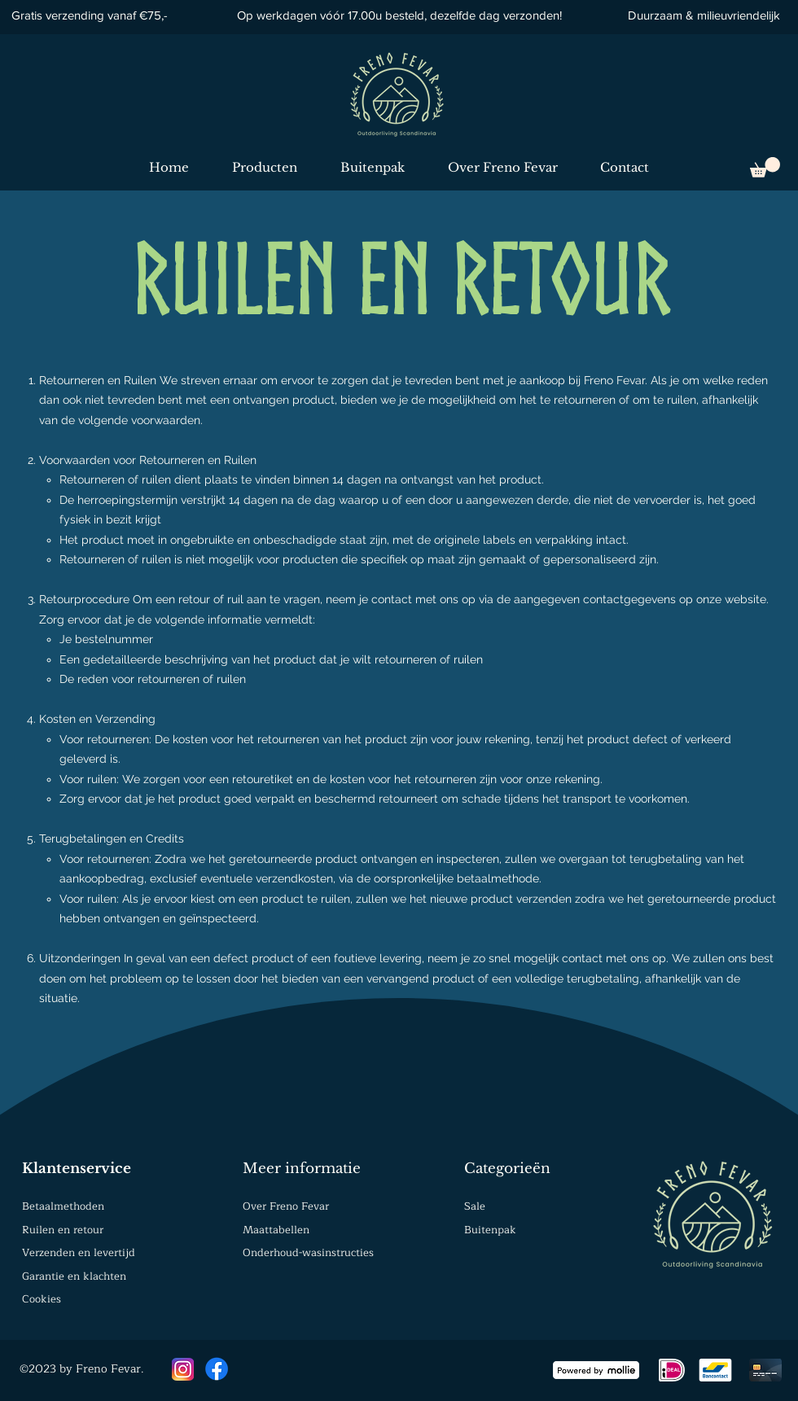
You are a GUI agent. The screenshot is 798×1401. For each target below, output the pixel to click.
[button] (765, 167)
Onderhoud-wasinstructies (308, 1253)
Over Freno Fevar (286, 1206)
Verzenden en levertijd (78, 1253)
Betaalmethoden (63, 1206)
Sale (474, 1206)
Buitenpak (490, 1230)
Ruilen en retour (62, 1230)
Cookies (41, 1299)
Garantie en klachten (74, 1276)
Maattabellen (276, 1230)
